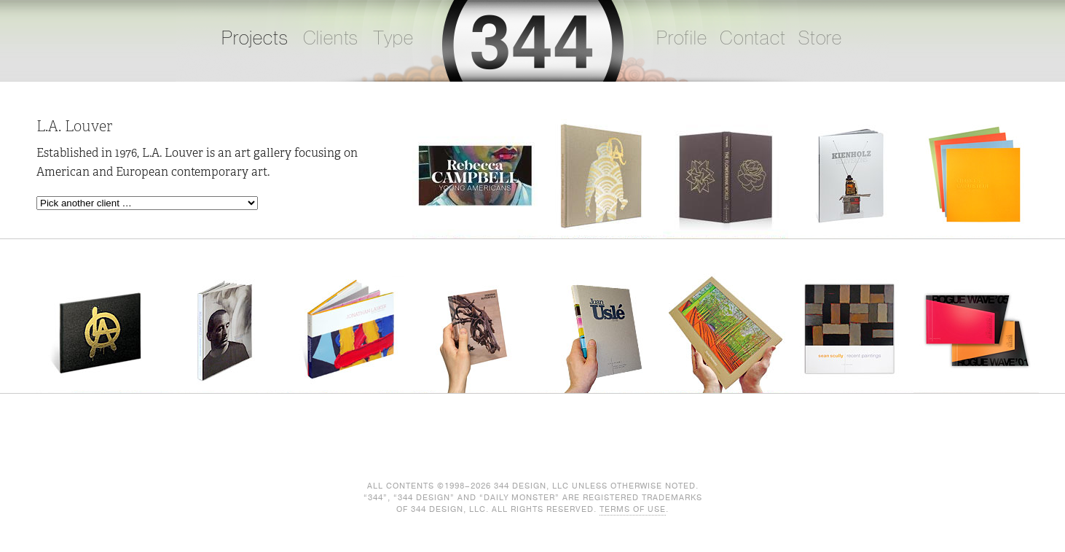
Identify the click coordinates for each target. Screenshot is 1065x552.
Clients (331, 38)
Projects (254, 38)
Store (820, 38)
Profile (681, 38)
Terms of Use (633, 509)
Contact (753, 38)
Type (393, 38)
